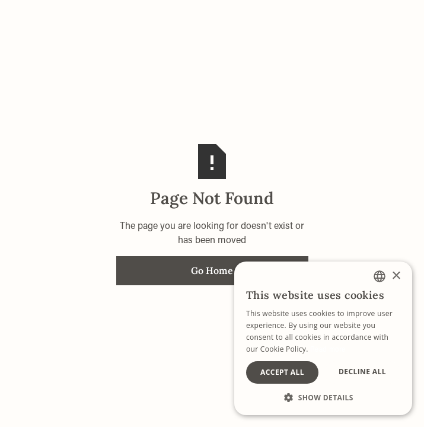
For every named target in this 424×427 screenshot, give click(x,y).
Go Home (212, 270)
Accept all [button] (282, 372)
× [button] (395, 276)
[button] (323, 397)
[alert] (323, 338)
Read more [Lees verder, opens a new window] (328, 348)
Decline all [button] (362, 372)
